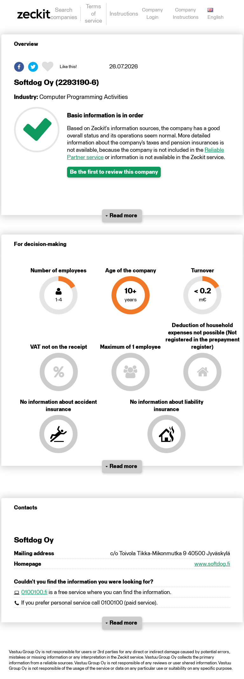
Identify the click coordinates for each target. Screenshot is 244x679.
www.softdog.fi (212, 564)
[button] (19, 67)
